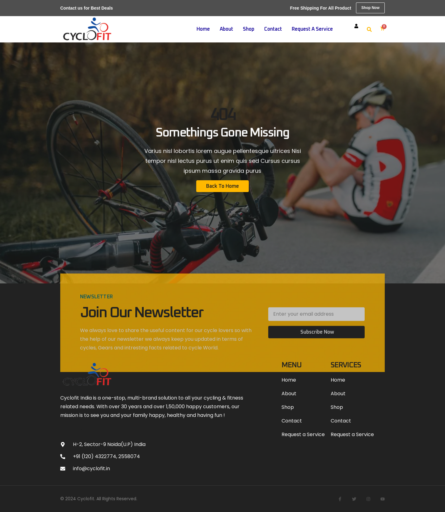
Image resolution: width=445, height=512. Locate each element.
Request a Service (312, 29)
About (226, 29)
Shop (248, 29)
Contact (273, 29)
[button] (369, 29)
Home (203, 29)
